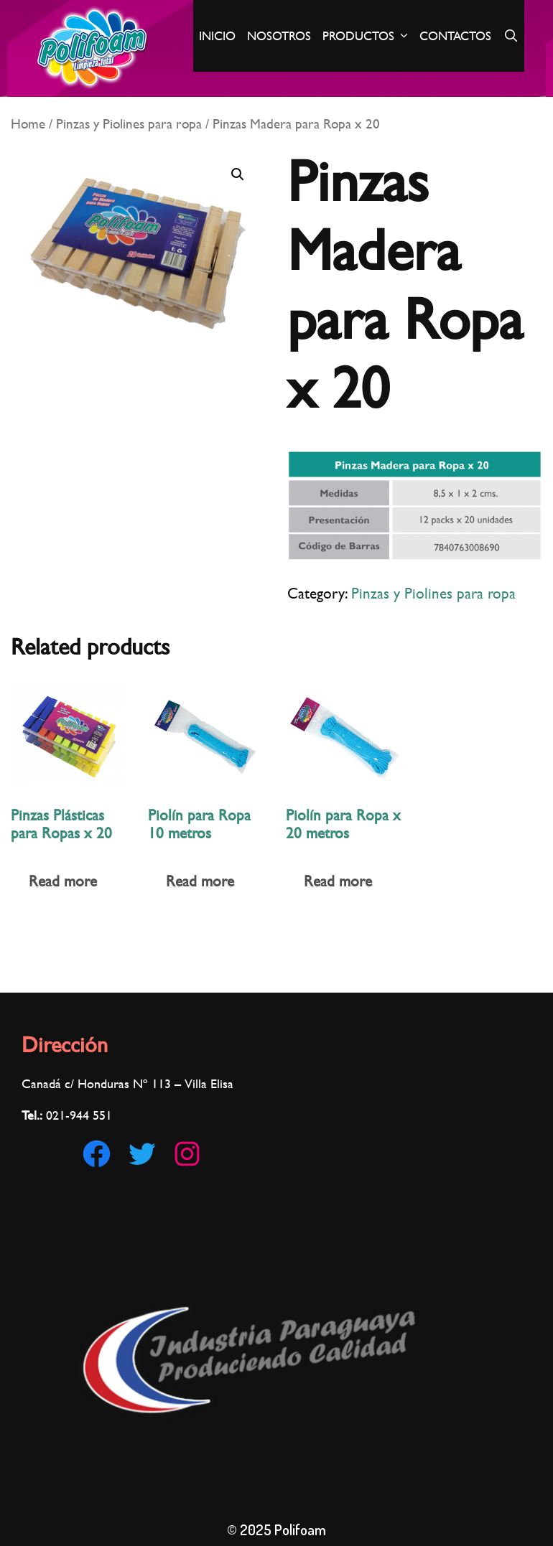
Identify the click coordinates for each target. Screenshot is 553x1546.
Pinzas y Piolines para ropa (129, 123)
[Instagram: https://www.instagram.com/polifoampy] (187, 1154)
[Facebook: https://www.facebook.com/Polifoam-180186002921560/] (96, 1154)
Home (28, 123)
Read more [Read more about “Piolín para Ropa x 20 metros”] (338, 881)
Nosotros (279, 36)
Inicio (217, 36)
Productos (368, 36)
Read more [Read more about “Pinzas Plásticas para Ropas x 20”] (63, 881)
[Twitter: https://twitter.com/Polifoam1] (142, 1154)
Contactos (455, 36)
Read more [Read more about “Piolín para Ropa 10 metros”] (200, 881)
